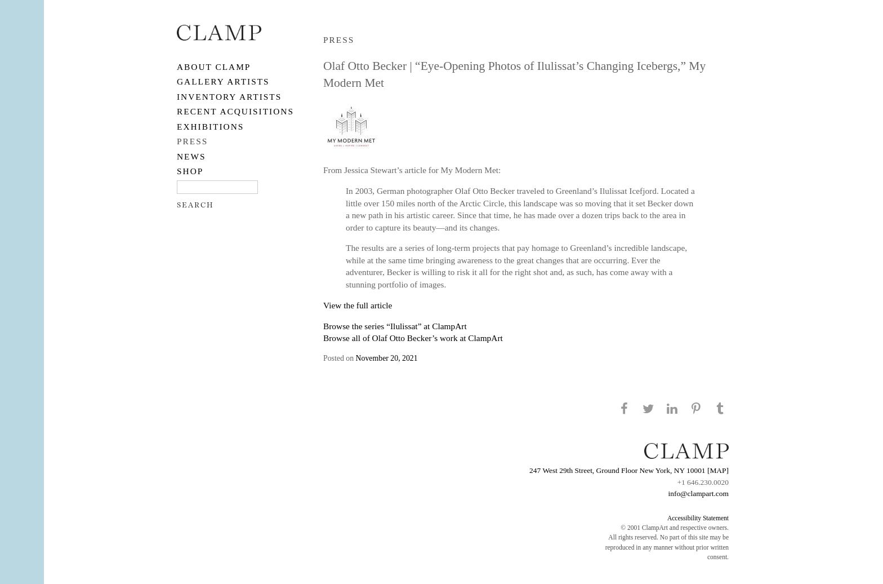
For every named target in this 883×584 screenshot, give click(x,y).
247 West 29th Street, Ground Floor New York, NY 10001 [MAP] (629, 470)
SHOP (190, 171)
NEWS (191, 156)
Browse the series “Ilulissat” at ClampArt (395, 326)
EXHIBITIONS (210, 126)
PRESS (192, 141)
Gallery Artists (223, 81)
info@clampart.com (698, 493)
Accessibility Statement (698, 518)
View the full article (357, 305)
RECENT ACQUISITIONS (235, 111)
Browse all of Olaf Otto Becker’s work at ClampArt (413, 338)
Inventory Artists (229, 96)
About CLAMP (214, 67)
